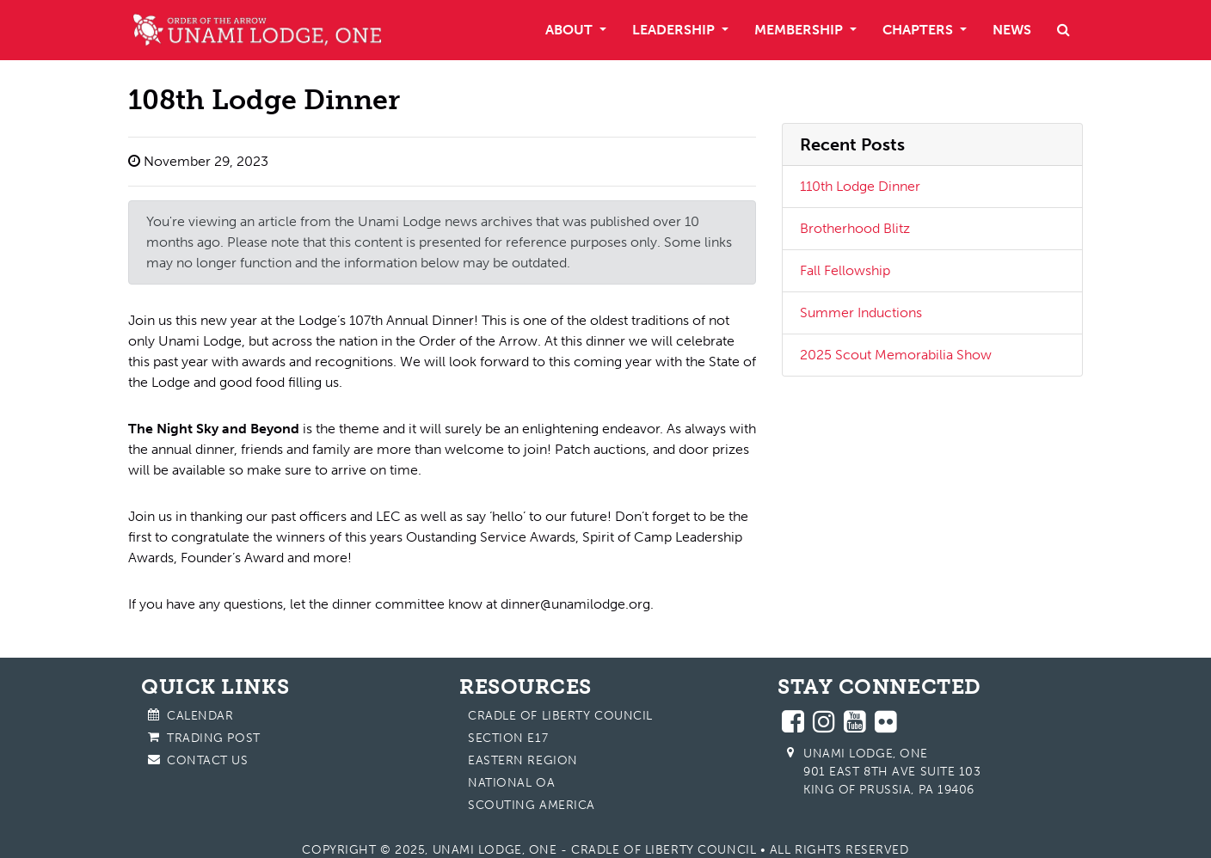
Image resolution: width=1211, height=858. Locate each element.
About (570, 29)
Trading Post (214, 738)
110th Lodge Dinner (860, 186)
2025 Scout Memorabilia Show (896, 354)
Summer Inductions (861, 312)
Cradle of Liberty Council (560, 715)
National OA (511, 782)
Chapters (919, 29)
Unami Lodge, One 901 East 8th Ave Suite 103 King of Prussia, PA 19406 (892, 771)
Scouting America (531, 805)
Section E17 (508, 738)
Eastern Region (523, 760)
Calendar (200, 715)
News (1012, 29)
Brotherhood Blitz (855, 228)
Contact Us (208, 760)
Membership (800, 29)
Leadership (675, 29)
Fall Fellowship (845, 270)
